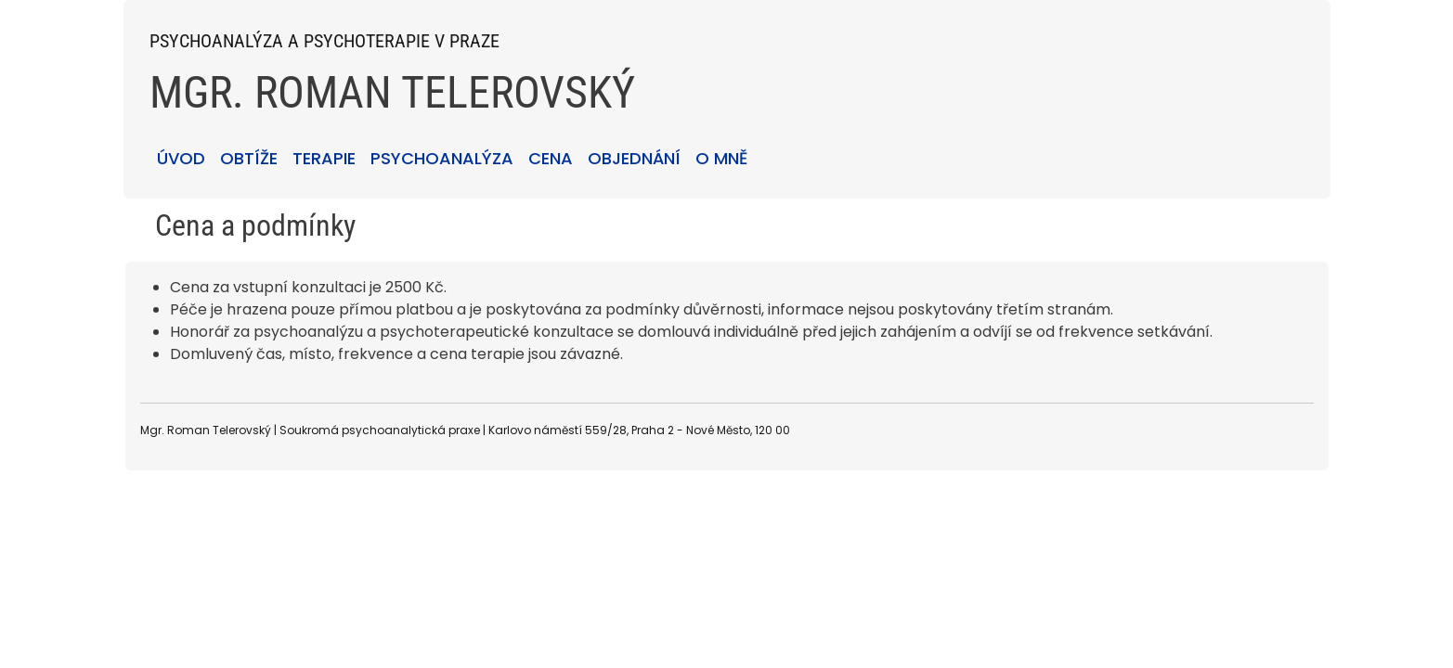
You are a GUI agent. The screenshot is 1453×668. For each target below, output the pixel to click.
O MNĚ (721, 158)
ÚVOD (181, 158)
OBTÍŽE (249, 158)
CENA (550, 158)
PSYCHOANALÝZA (441, 158)
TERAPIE (324, 158)
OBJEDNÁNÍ (634, 158)
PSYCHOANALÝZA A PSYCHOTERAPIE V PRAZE (324, 41)
